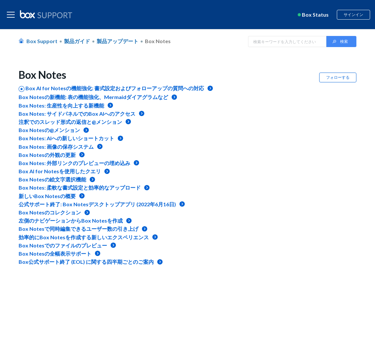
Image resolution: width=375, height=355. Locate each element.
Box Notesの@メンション (49, 130)
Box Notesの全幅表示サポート (55, 253)
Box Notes (158, 41)
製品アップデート (117, 41)
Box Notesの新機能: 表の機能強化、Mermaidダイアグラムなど (93, 97)
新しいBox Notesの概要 (47, 196)
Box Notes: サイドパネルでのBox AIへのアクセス (77, 113)
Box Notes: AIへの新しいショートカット (66, 138)
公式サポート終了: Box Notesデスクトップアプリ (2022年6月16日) (97, 204)
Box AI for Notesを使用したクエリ (60, 171)
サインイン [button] (353, 14)
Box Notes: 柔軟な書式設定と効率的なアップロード (80, 187)
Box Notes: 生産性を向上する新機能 (61, 105)
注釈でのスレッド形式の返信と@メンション (70, 122)
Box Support (41, 41)
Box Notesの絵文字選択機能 (52, 179)
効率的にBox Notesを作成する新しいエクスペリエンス (84, 237)
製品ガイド (77, 41)
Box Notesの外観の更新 (47, 155)
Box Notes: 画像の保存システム (56, 147)
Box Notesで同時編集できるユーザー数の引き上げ (78, 229)
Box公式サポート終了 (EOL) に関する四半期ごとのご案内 (86, 262)
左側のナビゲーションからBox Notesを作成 (71, 220)
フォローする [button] (338, 77)
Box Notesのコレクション (50, 212)
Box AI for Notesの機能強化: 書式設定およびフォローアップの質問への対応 (114, 88)
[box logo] (46, 14)
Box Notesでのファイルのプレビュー (63, 245)
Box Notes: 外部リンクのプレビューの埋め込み (74, 163)
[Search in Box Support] (287, 41)
